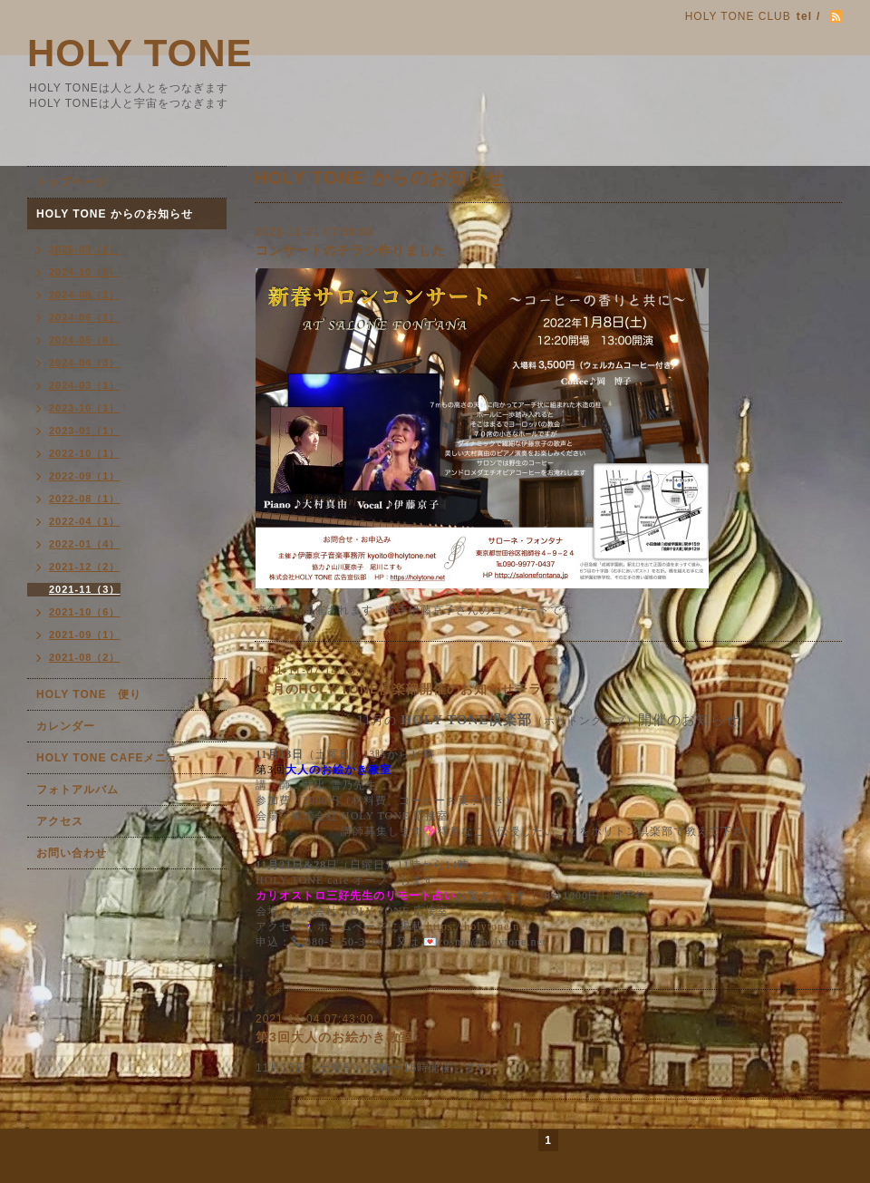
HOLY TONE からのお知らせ (114, 214)
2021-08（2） (85, 657)
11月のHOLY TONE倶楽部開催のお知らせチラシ (406, 689)
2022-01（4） (85, 543)
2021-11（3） (85, 589)
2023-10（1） (85, 407)
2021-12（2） (85, 566)
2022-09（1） (85, 475)
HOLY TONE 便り (88, 694)
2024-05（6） (85, 340)
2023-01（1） (85, 430)
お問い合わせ (71, 853)
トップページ (71, 182)
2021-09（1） (85, 634)
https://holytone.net (478, 926)
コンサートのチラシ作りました (351, 250)
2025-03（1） (85, 249)
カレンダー (65, 726)
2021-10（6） (85, 611)
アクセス (59, 821)
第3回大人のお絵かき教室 (334, 1037)
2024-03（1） (85, 385)
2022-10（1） (85, 453)
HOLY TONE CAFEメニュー (113, 757)
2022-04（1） (85, 521)
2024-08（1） (85, 294)
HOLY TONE (140, 53)
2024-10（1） (85, 272)
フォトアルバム (77, 789)
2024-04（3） (85, 362)
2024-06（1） (85, 317)
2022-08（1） (85, 498)
